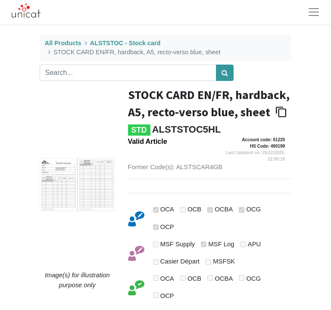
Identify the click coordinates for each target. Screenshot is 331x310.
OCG (254, 209)
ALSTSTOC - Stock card (125, 43)
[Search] (225, 73)
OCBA (224, 209)
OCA (167, 209)
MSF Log (221, 244)
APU (254, 244)
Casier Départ (180, 261)
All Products (63, 43)
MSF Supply (177, 244)
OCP (167, 226)
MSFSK (224, 261)
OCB (194, 209)
